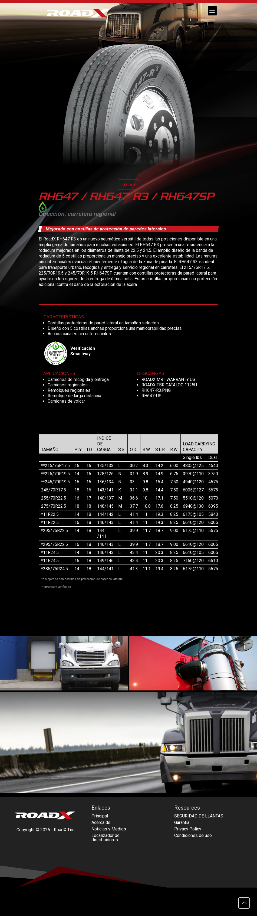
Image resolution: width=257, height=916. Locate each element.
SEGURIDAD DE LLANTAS (198, 816)
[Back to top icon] (244, 903)
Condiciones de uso (193, 835)
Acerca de (100, 822)
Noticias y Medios (108, 829)
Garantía (181, 822)
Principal (99, 816)
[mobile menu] (212, 10)
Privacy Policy (187, 829)
